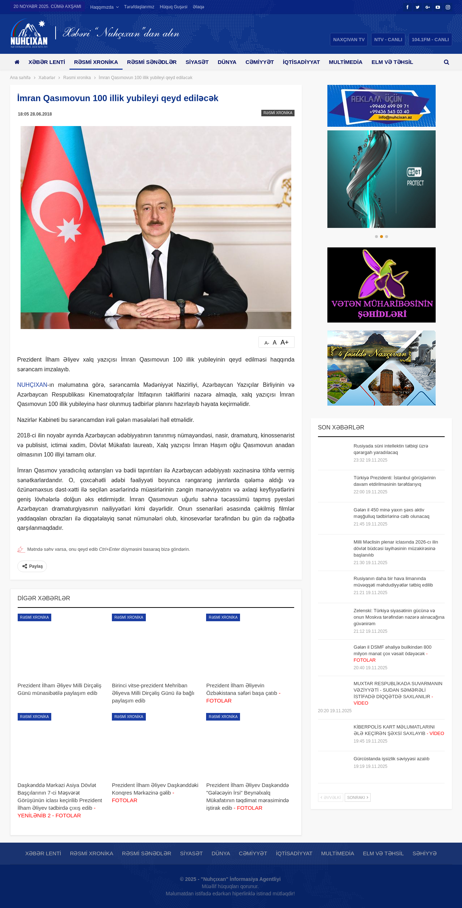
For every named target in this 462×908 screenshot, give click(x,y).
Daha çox (397, 62)
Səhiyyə (425, 853)
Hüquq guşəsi (173, 6)
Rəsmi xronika (99, 62)
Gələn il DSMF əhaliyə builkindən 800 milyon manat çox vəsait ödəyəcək (393, 653)
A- (267, 343)
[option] (381, 179)
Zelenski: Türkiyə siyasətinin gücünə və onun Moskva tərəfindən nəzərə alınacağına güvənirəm (399, 617)
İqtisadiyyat (310, 62)
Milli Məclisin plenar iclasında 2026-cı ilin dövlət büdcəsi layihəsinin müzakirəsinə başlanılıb (396, 548)
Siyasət (202, 62)
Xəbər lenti (48, 62)
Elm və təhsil (383, 853)
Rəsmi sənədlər (155, 62)
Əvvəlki (331, 797)
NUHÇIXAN (32, 385)
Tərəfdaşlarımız (139, 6)
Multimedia (356, 62)
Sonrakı (358, 797)
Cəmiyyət (267, 62)
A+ (284, 342)
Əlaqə (198, 6)
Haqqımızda (102, 7)
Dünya (233, 62)
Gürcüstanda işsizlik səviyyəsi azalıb (392, 758)
